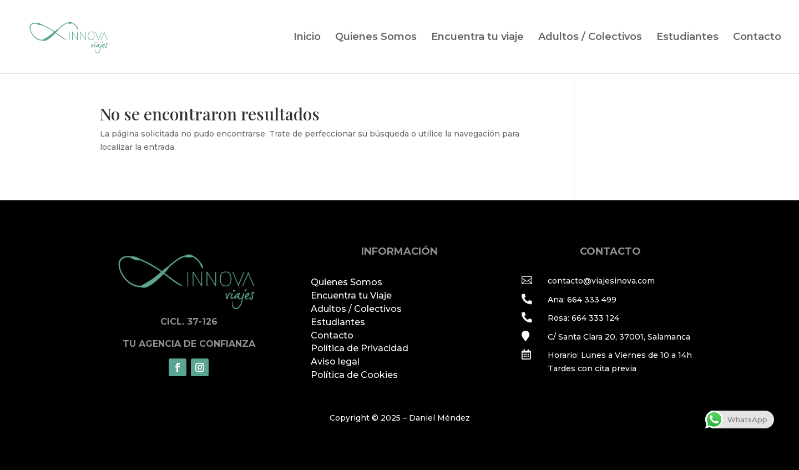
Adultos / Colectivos (590, 38)
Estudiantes (687, 38)
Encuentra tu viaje (477, 38)
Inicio (307, 38)
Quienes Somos (376, 38)
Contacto (757, 38)
